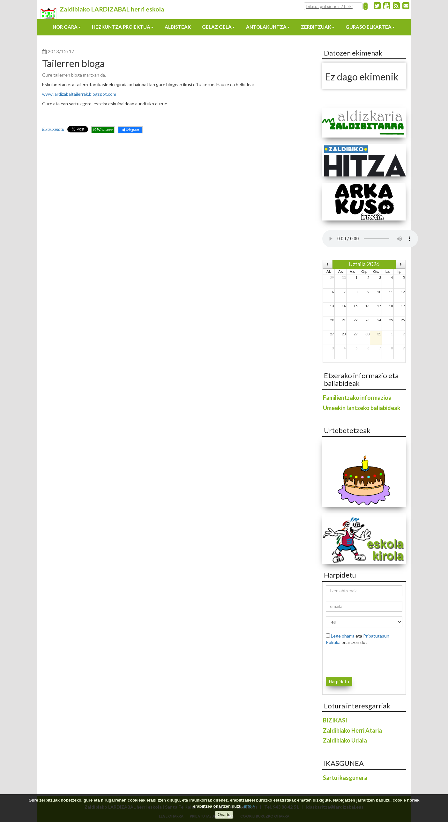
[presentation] (363, 659)
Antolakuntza (268, 27)
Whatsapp (103, 129)
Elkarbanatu (53, 129)
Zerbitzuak (317, 27)
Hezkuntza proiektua (122, 27)
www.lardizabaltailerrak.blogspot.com (79, 94)
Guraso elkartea (370, 27)
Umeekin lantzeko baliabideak (361, 407)
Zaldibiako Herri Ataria (352, 730)
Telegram (130, 130)
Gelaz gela (218, 27)
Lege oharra (343, 636)
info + (249, 806)
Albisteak (178, 27)
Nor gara (67, 27)
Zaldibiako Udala (345, 740)
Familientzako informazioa (357, 397)
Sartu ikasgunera (345, 777)
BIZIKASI (335, 720)
